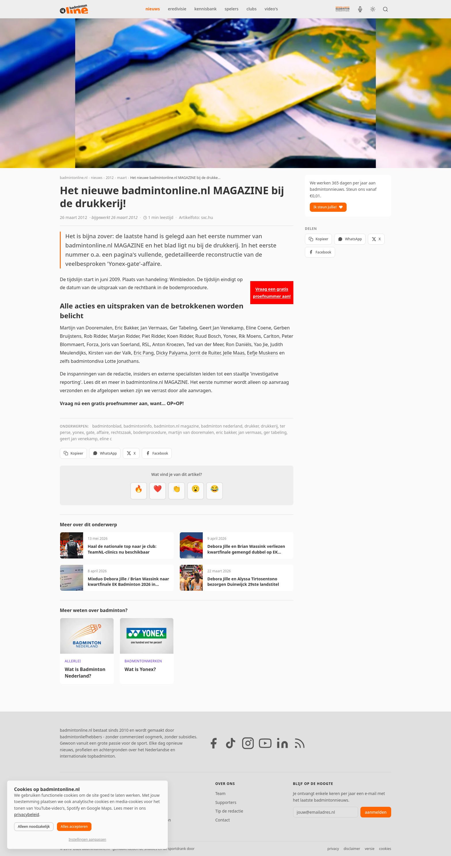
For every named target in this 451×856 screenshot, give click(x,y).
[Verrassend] (195, 491)
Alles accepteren (74, 826)
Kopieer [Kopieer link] (73, 453)
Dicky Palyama (171, 353)
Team (220, 793)
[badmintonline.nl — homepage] (74, 9)
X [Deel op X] (131, 453)
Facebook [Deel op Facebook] (157, 453)
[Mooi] (157, 491)
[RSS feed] (299, 743)
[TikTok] (230, 743)
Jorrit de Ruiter (205, 353)
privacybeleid (26, 814)
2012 (110, 177)
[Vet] (138, 491)
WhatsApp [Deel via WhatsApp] (105, 453)
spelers (231, 9)
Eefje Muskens (262, 353)
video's (271, 9)
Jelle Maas (233, 353)
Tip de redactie (229, 811)
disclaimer (351, 848)
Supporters (225, 802)
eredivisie (177, 9)
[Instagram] (248, 743)
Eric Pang (144, 353)
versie (369, 848)
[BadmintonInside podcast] (360, 9)
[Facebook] (213, 743)
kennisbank (205, 9)
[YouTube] (265, 743)
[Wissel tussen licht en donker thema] (373, 9)
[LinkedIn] (282, 743)
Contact (222, 820)
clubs (251, 9)
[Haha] (214, 491)
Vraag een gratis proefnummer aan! (272, 292)
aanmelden (376, 812)
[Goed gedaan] (176, 491)
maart (122, 177)
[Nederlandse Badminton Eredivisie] (342, 9)
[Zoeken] (385, 9)
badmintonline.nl (73, 177)
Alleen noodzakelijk (34, 826)
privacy (333, 848)
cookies (385, 848)
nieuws (153, 9)
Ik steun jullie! (328, 207)
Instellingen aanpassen (87, 839)
